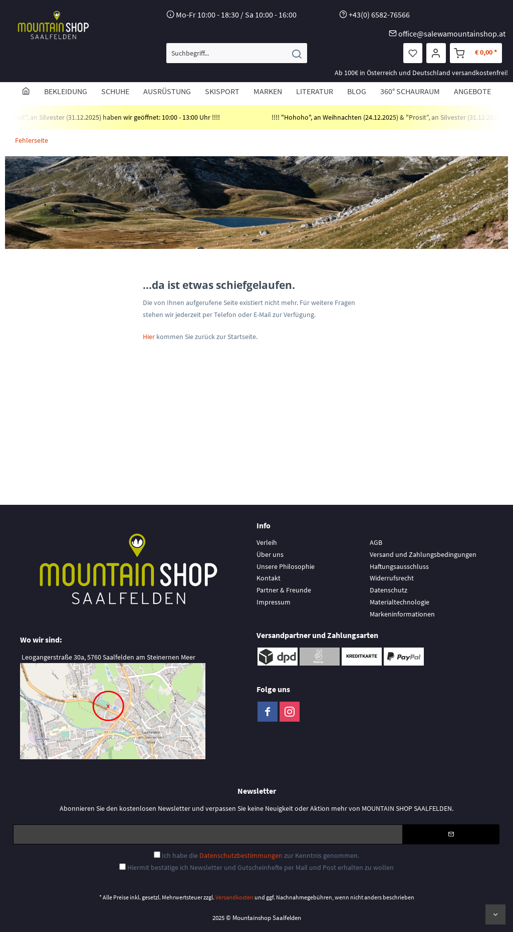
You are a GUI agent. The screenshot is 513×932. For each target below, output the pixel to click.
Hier (149, 336)
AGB (376, 542)
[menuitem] (236, 53)
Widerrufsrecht (392, 577)
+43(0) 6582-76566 (379, 15)
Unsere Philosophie (285, 566)
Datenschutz (388, 589)
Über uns (270, 554)
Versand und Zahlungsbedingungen (423, 554)
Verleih (266, 542)
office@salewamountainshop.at (451, 34)
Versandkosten (234, 897)
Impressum (273, 601)
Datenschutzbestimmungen (241, 855)
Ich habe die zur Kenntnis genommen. (260, 855)
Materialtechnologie (399, 601)
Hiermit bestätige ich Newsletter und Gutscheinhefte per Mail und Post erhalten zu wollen (260, 867)
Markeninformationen (402, 613)
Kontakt (268, 577)
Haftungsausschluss (399, 566)
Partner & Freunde (283, 589)
